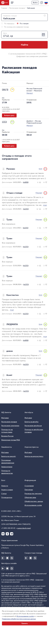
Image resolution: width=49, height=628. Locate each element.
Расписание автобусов (33, 426)
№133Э (26, 209)
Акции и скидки (7, 490)
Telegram (11, 533)
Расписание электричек (10, 426)
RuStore (11, 558)
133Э (4, 122)
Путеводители (6, 497)
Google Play (2, 558)
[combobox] (24, 17)
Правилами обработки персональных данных (19, 619)
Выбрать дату (9, 115)
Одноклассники (7, 533)
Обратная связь (30, 497)
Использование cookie (33, 505)
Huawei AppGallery (7, 558)
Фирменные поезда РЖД (10, 440)
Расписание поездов (9, 422)
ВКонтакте (3, 533)
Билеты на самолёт (8, 456)
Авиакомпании (6, 467)
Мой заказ (5, 418)
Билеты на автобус (32, 422)
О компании (29, 486)
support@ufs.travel (24, 528)
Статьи (4, 493)
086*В (5, 89)
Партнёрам (29, 490)
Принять (24, 623)
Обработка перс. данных (34, 501)
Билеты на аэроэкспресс (34, 456)
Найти (24, 44)
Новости (4, 486)
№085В (25, 182)
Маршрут (30, 93)
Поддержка (41, 2)
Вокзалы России (7, 436)
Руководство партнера (33, 493)
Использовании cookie (25, 616)
